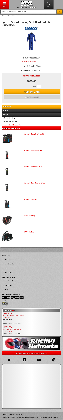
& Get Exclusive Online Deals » (31, 353)
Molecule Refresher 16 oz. (33, 167)
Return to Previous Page (14, 16)
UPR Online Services (10, 314)
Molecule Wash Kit (30, 199)
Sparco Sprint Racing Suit (12, 125)
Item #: (26, 70)
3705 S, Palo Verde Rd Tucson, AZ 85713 (13, 315)
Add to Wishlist (32, 97)
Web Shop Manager (52, 417)
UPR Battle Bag (29, 215)
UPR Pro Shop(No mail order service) (10, 327)
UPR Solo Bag (29, 232)
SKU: (25, 58)
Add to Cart (32, 91)
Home (3, 16)
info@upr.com (6, 317)
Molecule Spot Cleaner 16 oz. (34, 183)
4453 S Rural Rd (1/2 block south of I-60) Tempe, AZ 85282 (13, 330)
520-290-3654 (7, 319)
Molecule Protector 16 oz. (33, 150)
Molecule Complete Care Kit (34, 134)
